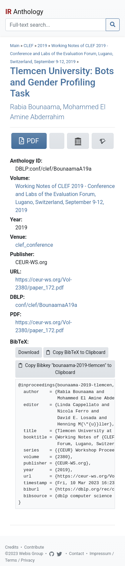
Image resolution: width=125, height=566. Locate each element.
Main (14, 45)
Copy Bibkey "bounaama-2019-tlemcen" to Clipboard (65, 369)
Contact (76, 553)
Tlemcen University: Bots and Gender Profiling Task (62, 82)
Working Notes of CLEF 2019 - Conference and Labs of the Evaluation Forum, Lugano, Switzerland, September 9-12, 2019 (61, 53)
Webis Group (31, 553)
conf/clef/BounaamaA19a (46, 305)
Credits (11, 547)
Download (28, 352)
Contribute (34, 547)
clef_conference (34, 245)
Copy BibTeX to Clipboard (75, 352)
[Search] (55, 24)
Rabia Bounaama (35, 107)
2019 (42, 45)
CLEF (29, 45)
